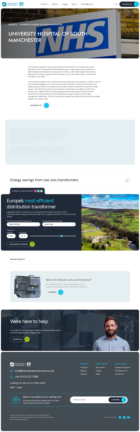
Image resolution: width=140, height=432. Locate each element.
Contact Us (119, 374)
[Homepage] (12, 4)
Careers (99, 371)
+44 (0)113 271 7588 (24, 376)
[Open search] (116, 4)
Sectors (83, 371)
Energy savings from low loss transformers (70, 180)
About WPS (100, 367)
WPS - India (16, 387)
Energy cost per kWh (10, 231)
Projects (12, 24)
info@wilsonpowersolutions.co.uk (32, 370)
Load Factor (22, 232)
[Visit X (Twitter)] (124, 417)
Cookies (113, 417)
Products (84, 367)
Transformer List (121, 371)
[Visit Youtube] (128, 417)
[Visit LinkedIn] (120, 417)
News (98, 374)
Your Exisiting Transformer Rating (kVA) (19, 221)
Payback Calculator (122, 367)
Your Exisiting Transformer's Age (52, 221)
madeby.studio (22, 419)
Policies (106, 417)
